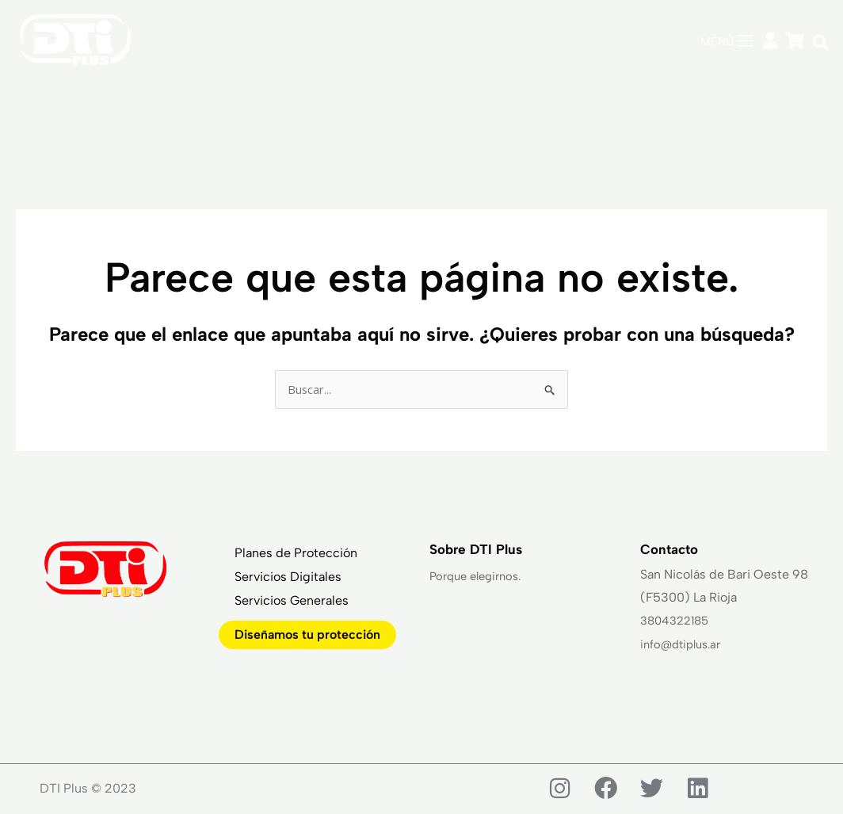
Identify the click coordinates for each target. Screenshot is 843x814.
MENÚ (715, 40)
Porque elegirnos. (480, 577)
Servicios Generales (292, 602)
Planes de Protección (296, 555)
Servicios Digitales (288, 579)
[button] (821, 43)
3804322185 (677, 621)
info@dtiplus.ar (684, 644)
